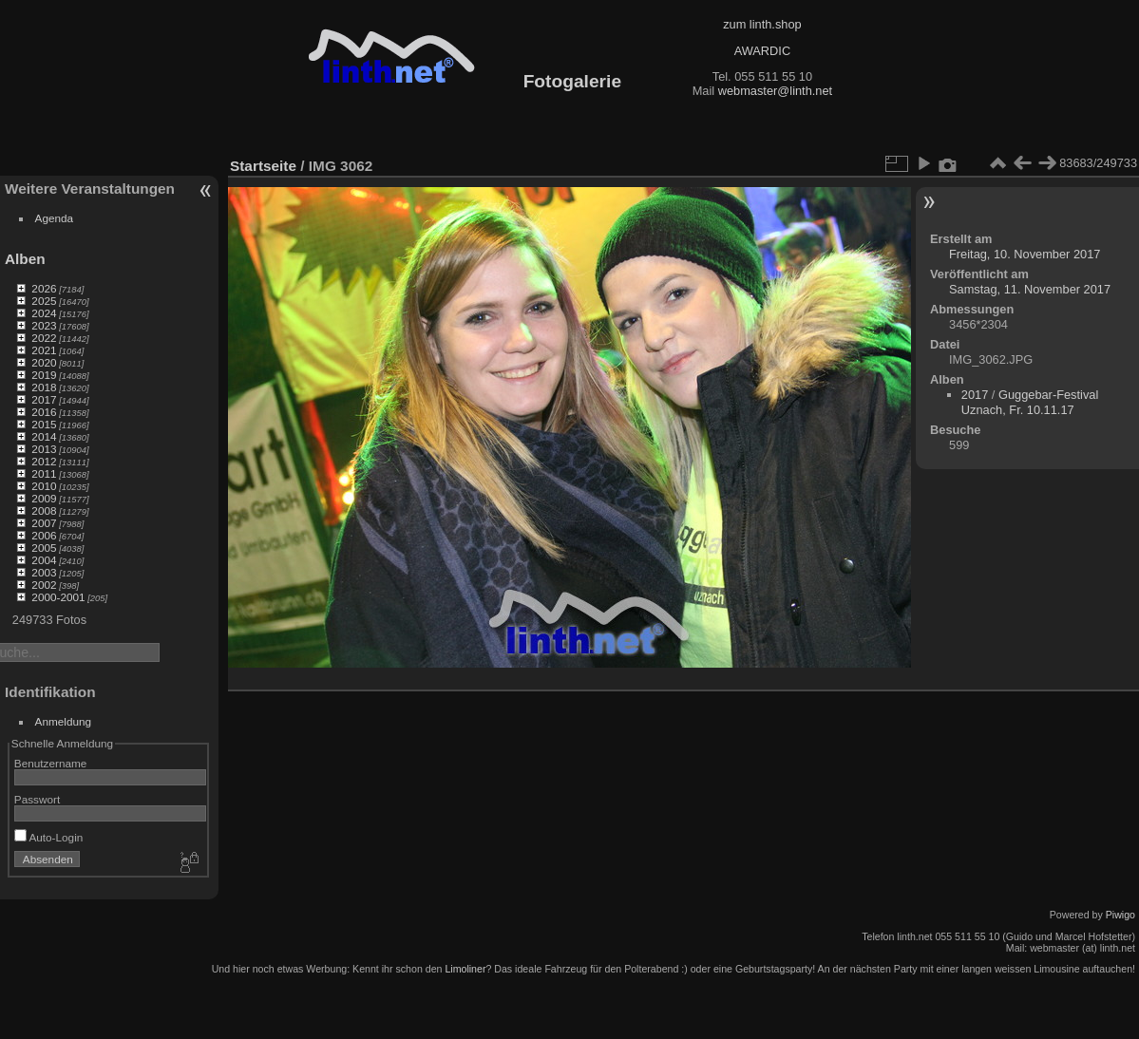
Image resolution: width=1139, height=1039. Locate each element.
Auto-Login (49, 837)
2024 (43, 313)
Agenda (54, 218)
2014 (43, 436)
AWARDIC (762, 51)
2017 (43, 399)
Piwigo (1120, 914)
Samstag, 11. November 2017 (1030, 289)
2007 (43, 523)
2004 (43, 560)
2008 (43, 510)
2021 (43, 350)
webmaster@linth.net (775, 91)
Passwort (37, 799)
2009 (43, 498)
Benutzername (50, 763)
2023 (43, 325)
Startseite (263, 166)
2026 (43, 288)
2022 (43, 337)
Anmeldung (63, 721)
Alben (25, 259)
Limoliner (465, 968)
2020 (43, 362)
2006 (43, 535)
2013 (43, 449)
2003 (43, 572)
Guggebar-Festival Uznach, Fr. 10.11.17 (1029, 402)
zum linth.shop (762, 24)
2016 (43, 412)
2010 (43, 486)
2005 (43, 547)
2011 (43, 473)
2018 (43, 387)
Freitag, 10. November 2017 (1024, 254)
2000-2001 (58, 597)
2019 (43, 374)
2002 (43, 584)
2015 (43, 424)
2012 (43, 461)
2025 (43, 300)
